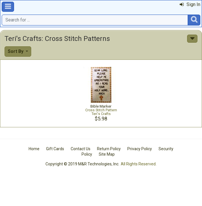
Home (34, 148)
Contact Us (80, 148)
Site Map (107, 154)
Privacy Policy (139, 148)
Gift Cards (55, 148)
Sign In (190, 4)
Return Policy (109, 148)
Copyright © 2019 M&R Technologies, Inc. (82, 164)
